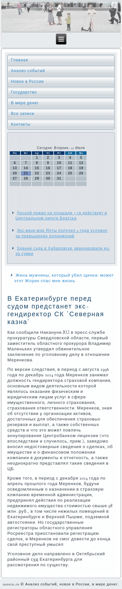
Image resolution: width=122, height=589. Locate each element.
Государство (24, 92)
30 (48, 178)
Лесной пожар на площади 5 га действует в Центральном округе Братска (61, 215)
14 (26, 168)
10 (59, 163)
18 (70, 168)
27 (15, 178)
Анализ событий (28, 70)
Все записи (22, 113)
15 (37, 168)
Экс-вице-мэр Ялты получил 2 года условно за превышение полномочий (62, 233)
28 (26, 178)
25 (70, 173)
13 (15, 168)
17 (59, 168)
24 (59, 173)
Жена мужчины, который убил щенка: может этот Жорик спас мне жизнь (64, 278)
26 (81, 173)
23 (48, 173)
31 (59, 178)
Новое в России (27, 81)
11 (70, 163)
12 (81, 163)
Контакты (21, 124)
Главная (19, 60)
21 (26, 173)
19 (81, 168)
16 (48, 168)
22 (37, 173)
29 (37, 178)
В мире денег (25, 103)
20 (15, 173)
